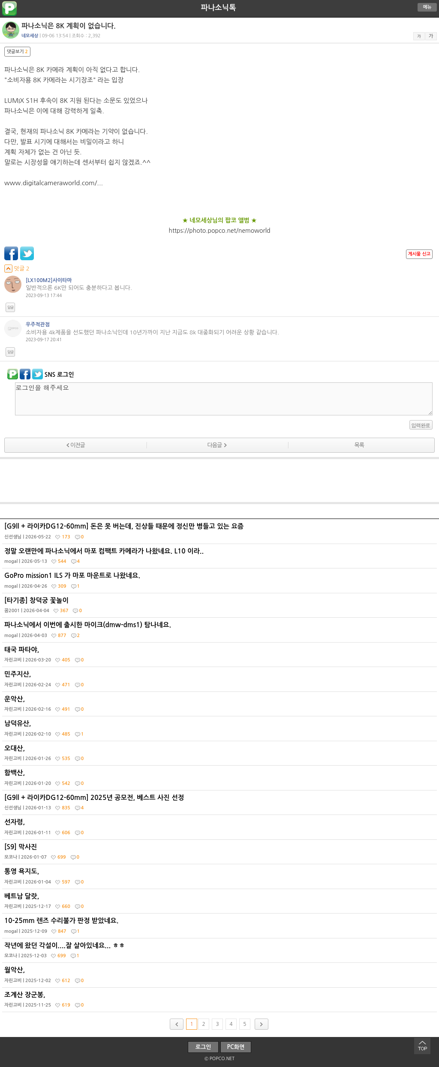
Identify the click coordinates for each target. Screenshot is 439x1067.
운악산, (220, 706)
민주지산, (220, 681)
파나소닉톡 (218, 8)
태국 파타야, (220, 656)
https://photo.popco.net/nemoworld (219, 231)
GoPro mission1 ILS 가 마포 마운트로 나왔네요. (220, 582)
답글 (10, 307)
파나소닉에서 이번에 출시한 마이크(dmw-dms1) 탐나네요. (220, 632)
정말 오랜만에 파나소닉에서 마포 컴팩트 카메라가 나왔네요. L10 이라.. (220, 558)
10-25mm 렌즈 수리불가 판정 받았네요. (220, 927)
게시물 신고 (419, 254)
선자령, (220, 829)
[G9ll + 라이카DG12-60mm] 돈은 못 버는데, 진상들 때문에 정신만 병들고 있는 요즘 (220, 533)
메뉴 (427, 7)
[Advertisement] (219, 480)
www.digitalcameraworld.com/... (53, 183)
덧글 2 (17, 268)
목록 (359, 445)
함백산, (220, 779)
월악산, (220, 977)
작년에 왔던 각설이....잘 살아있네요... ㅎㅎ (220, 952)
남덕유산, (220, 730)
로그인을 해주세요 (224, 398)
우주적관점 (38, 324)
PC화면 (236, 1047)
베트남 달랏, (220, 903)
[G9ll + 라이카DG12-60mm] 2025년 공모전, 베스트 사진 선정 (220, 804)
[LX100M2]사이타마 (49, 280)
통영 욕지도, (220, 878)
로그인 (203, 1047)
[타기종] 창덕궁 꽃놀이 (220, 607)
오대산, (220, 755)
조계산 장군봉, (220, 1002)
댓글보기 (17, 51)
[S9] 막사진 (220, 854)
